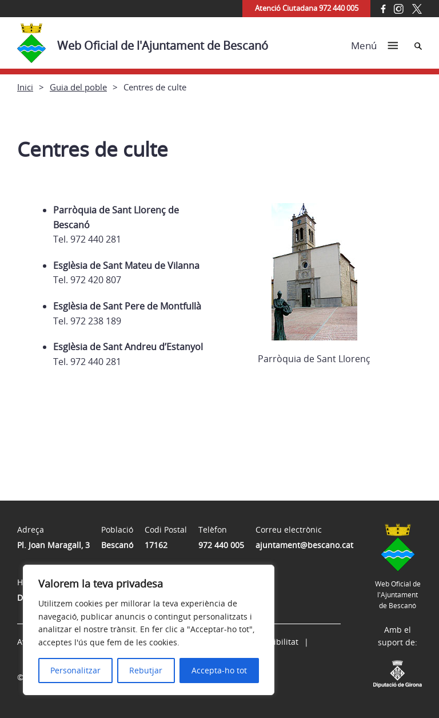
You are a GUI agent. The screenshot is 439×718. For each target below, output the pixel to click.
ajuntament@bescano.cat (304, 545)
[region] (148, 630)
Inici (25, 87)
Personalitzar (75, 670)
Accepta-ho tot (219, 670)
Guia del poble (78, 87)
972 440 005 (221, 545)
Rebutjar (145, 670)
